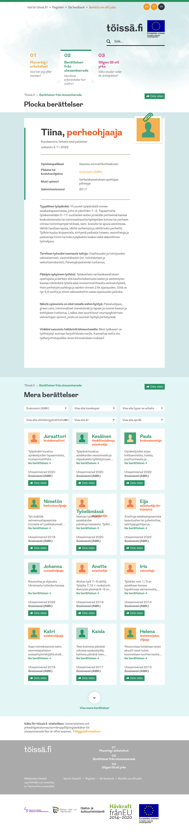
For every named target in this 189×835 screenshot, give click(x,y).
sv (161, 7)
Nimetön (53, 501)
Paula (146, 436)
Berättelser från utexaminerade (60, 95)
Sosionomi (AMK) (90, 172)
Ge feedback (76, 7)
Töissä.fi (29, 95)
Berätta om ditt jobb (102, 7)
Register (58, 7)
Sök (110, 42)
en (146, 7)
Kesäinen (101, 436)
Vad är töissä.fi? (37, 7)
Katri (49, 632)
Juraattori (55, 436)
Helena (147, 632)
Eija (144, 501)
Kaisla (98, 632)
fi (154, 7)
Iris (143, 566)
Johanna (53, 566)
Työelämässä (90, 512)
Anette (99, 566)
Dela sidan (156, 96)
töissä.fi (125, 29)
